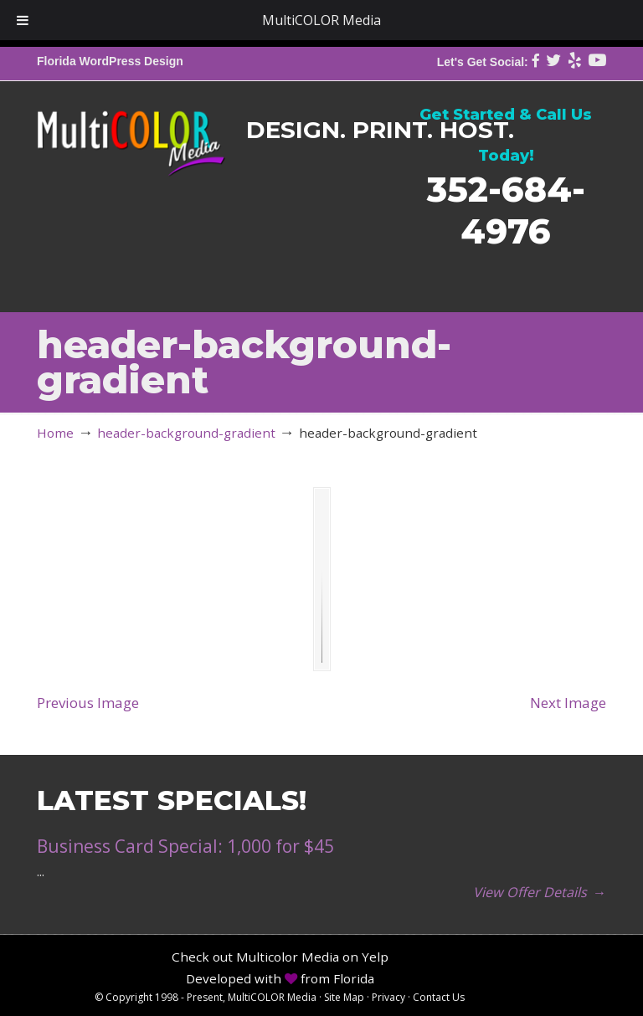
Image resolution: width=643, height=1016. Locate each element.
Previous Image (88, 702)
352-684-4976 (506, 209)
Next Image (568, 702)
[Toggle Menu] (22, 20)
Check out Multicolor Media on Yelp (280, 956)
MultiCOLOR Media (131, 131)
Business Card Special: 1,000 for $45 (185, 846)
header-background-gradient (186, 432)
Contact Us (439, 997)
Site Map (344, 997)
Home (55, 432)
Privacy (388, 997)
